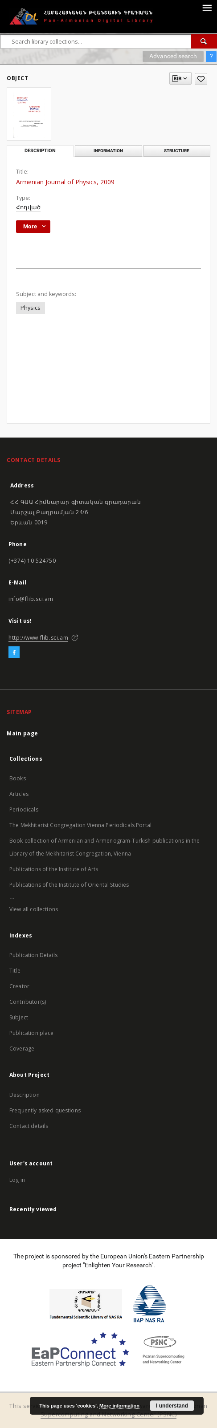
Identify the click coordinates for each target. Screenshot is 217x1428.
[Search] (204, 41)
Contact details (28, 1126)
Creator (19, 986)
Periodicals (23, 809)
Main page (22, 733)
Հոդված (28, 207)
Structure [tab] (176, 150)
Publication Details (33, 955)
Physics (30, 308)
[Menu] (207, 7)
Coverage (21, 1048)
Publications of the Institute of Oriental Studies (69, 884)
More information (119, 1405)
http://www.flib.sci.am (38, 637)
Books (17, 778)
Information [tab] (108, 150)
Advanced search (173, 56)
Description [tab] (40, 151)
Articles (19, 794)
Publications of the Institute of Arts (53, 869)
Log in (17, 1180)
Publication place (31, 1033)
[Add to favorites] (201, 79)
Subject (18, 1017)
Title (14, 970)
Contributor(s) (27, 1002)
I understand (172, 1406)
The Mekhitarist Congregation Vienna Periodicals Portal (80, 825)
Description (24, 1095)
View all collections (33, 909)
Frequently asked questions (45, 1110)
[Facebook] (14, 653)
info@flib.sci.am (30, 599)
